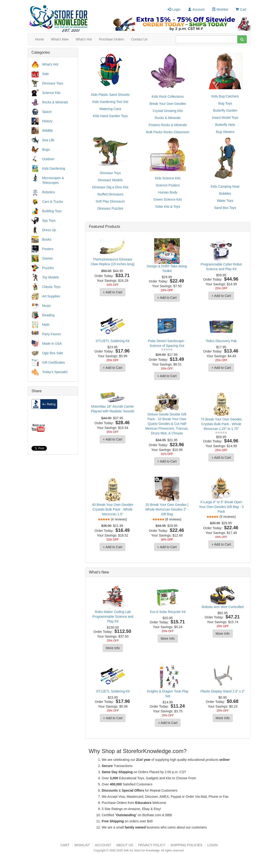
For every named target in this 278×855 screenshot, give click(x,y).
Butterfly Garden (225, 110)
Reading (48, 315)
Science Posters (168, 185)
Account (196, 9)
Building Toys (52, 211)
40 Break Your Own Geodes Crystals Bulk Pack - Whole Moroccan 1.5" (112, 509)
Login (174, 9)
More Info (113, 648)
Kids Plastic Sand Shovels (110, 95)
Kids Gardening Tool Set (110, 102)
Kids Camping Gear (225, 186)
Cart (241, 9)
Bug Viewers (225, 132)
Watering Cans (110, 109)
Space (47, 112)
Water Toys (225, 201)
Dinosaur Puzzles (110, 208)
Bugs (46, 149)
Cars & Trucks (52, 201)
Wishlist (220, 9)
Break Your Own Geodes (167, 104)
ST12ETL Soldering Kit (112, 341)
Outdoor (48, 159)
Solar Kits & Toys (167, 206)
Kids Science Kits (167, 178)
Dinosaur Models (110, 180)
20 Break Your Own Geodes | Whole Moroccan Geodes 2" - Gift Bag (166, 509)
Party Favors (51, 334)
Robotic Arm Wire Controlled (223, 607)
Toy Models (50, 277)
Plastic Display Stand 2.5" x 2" (222, 691)
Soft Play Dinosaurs (110, 201)
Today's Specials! (55, 372)
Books (46, 239)
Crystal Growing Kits (168, 111)
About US (124, 845)
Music (46, 306)
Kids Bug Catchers (225, 96)
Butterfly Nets (225, 125)
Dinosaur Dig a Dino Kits (110, 187)
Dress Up (49, 230)
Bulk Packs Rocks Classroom (167, 132)
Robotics (48, 192)
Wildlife (47, 130)
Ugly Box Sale (52, 353)
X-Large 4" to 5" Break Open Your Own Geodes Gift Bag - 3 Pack (221, 506)
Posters (47, 249)
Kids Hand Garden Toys (110, 116)
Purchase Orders (111, 39)
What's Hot (84, 39)
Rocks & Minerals (55, 102)
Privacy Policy (151, 845)
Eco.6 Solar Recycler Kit (168, 612)
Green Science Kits (167, 199)
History (47, 121)
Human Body (167, 192)
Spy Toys (49, 220)
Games (47, 258)
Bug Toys (225, 103)
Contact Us (139, 39)
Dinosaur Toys (52, 83)
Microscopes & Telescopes (53, 180)
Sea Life (48, 140)
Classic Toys (51, 287)
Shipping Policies (186, 845)
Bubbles (225, 193)
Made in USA (52, 343)
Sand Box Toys (225, 208)
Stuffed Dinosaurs (110, 194)
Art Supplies (51, 296)
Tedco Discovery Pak (221, 341)
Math (45, 324)
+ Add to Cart (112, 292)
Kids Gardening (53, 168)
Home (39, 39)
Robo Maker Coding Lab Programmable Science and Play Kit (112, 616)
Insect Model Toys (225, 117)
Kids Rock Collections (168, 96)
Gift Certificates (53, 362)
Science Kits (51, 93)
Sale (45, 74)
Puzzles (48, 268)
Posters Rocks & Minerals (168, 125)
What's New (59, 39)
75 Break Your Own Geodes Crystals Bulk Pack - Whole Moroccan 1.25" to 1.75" (221, 424)
